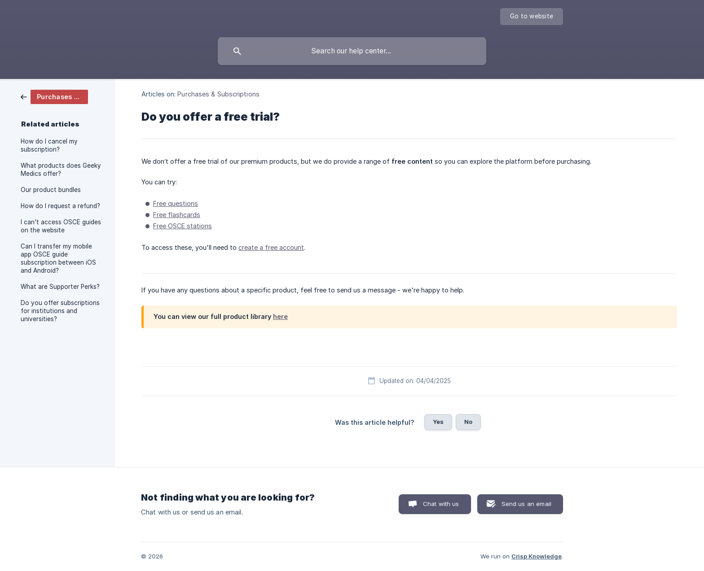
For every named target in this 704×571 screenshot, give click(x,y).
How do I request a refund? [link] (60, 205)
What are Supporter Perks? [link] (60, 286)
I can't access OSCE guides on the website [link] (61, 226)
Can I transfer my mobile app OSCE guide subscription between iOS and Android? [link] (58, 258)
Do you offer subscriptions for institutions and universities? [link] (60, 311)
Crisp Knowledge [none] (536, 556)
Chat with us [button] (441, 503)
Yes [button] (438, 421)
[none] (531, 16)
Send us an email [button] (526, 503)
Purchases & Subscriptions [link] (218, 94)
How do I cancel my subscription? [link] (49, 145)
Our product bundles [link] (51, 189)
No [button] (468, 421)
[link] (54, 96)
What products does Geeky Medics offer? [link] (61, 169)
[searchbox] (352, 51)
